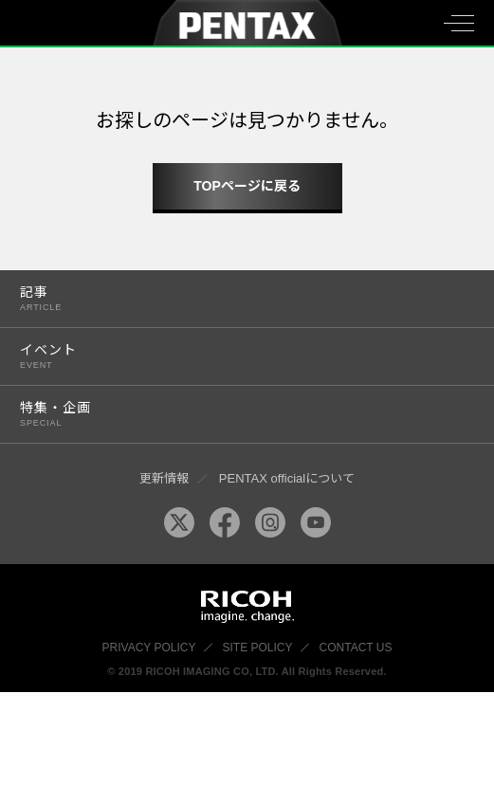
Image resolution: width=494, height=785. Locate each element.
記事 (233, 298)
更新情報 (164, 478)
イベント (233, 356)
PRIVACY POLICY (149, 647)
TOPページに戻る (247, 185)
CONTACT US (356, 647)
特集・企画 (233, 414)
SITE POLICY (258, 647)
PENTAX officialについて (287, 478)
